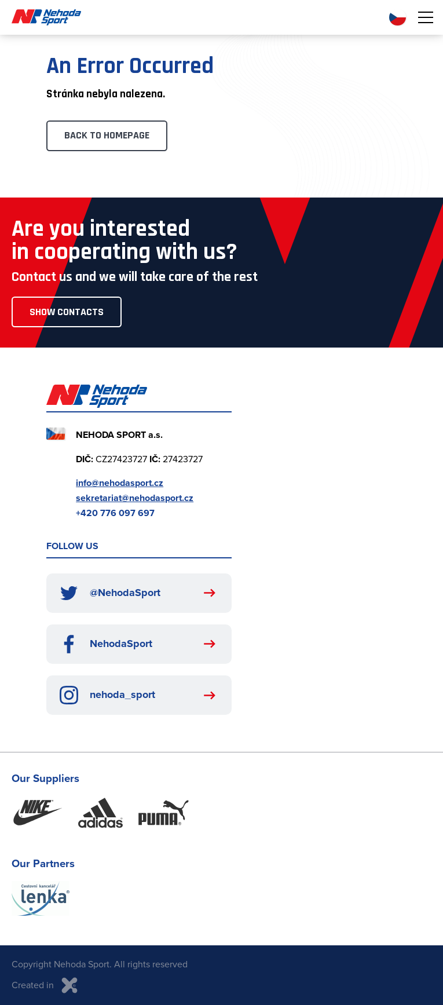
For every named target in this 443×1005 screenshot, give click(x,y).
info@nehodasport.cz (119, 482)
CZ (397, 17)
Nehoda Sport (46, 17)
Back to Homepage (106, 135)
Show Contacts (67, 312)
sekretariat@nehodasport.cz (134, 498)
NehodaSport (106, 644)
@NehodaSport (110, 593)
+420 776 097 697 (115, 513)
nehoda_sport (107, 695)
